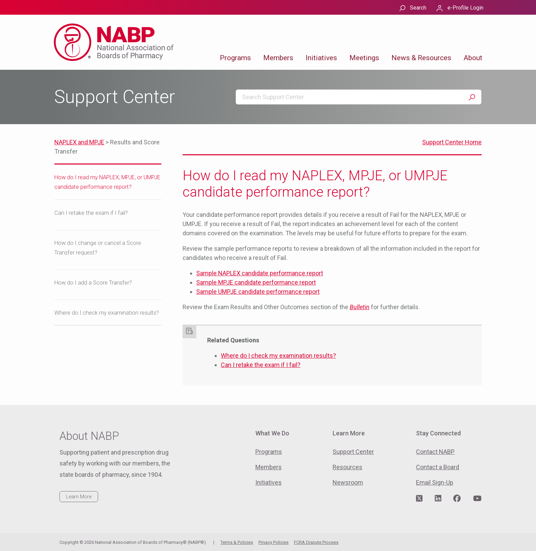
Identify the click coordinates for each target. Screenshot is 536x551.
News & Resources (421, 58)
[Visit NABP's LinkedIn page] (438, 498)
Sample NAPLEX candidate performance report (259, 273)
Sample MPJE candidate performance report (256, 282)
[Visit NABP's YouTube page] (477, 498)
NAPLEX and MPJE (79, 142)
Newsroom (348, 482)
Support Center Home (452, 142)
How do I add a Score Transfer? (93, 282)
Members (278, 58)
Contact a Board (437, 467)
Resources (347, 467)
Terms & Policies (236, 542)
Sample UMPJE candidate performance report (258, 291)
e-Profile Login (465, 7)
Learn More (79, 497)
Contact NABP (435, 451)
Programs (235, 58)
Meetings (364, 58)
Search (418, 7)
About (473, 58)
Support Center (353, 451)
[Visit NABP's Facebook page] (457, 498)
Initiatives (321, 58)
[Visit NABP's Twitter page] (419, 498)
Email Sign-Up (434, 482)
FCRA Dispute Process (316, 542)
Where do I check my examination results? (106, 313)
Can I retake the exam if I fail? (91, 213)
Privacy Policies (273, 542)
